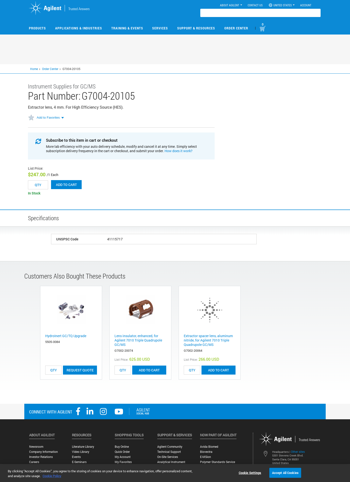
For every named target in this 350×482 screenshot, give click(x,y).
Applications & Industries (78, 28)
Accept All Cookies (285, 472)
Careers (34, 462)
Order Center (236, 28)
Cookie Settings (250, 472)
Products (37, 28)
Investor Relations (41, 457)
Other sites (298, 452)
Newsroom (36, 446)
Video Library (80, 452)
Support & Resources (196, 28)
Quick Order (122, 452)
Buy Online (122, 446)
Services (160, 28)
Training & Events (127, 28)
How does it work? (178, 151)
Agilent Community (169, 446)
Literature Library (83, 446)
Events (76, 457)
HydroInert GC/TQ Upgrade (65, 335)
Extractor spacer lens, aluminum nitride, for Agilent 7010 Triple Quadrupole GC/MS (208, 340)
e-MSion (205, 457)
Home (34, 69)
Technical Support (169, 452)
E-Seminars (79, 462)
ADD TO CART (149, 370)
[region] (175, 473)
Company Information (43, 452)
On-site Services (167, 457)
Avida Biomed (209, 446)
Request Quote (80, 370)
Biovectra (206, 452)
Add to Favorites (48, 117)
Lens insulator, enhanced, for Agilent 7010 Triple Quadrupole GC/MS (138, 340)
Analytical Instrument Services (171, 463)
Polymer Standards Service (217, 462)
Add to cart (66, 184)
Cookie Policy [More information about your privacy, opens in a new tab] (52, 476)
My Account (123, 457)
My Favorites (123, 462)
